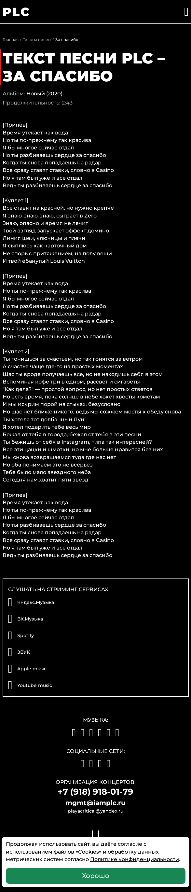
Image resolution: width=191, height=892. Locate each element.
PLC (17, 12)
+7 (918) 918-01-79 (95, 792)
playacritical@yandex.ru (95, 811)
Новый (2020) (44, 94)
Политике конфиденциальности (134, 859)
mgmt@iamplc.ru (95, 803)
